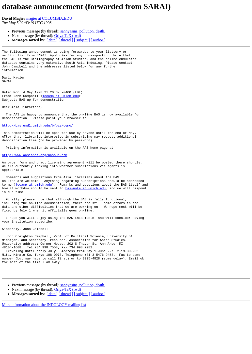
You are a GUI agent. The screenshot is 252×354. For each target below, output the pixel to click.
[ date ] (52, 40)
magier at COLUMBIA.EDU (49, 18)
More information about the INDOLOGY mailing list (44, 350)
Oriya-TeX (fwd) (67, 35)
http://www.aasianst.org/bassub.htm (34, 176)
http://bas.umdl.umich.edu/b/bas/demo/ (37, 141)
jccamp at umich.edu (60, 105)
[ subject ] (82, 40)
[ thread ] (66, 40)
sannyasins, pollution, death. (82, 31)
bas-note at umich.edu (85, 216)
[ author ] (98, 40)
